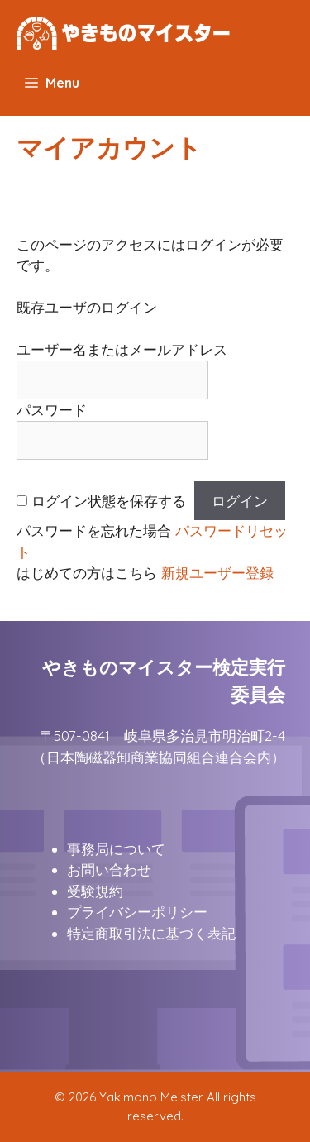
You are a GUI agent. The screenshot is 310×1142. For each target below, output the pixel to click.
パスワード (52, 409)
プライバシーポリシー (137, 911)
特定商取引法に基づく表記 (151, 933)
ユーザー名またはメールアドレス (122, 349)
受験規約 (95, 891)
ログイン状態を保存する (108, 500)
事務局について (116, 849)
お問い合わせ (109, 869)
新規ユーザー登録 (217, 572)
